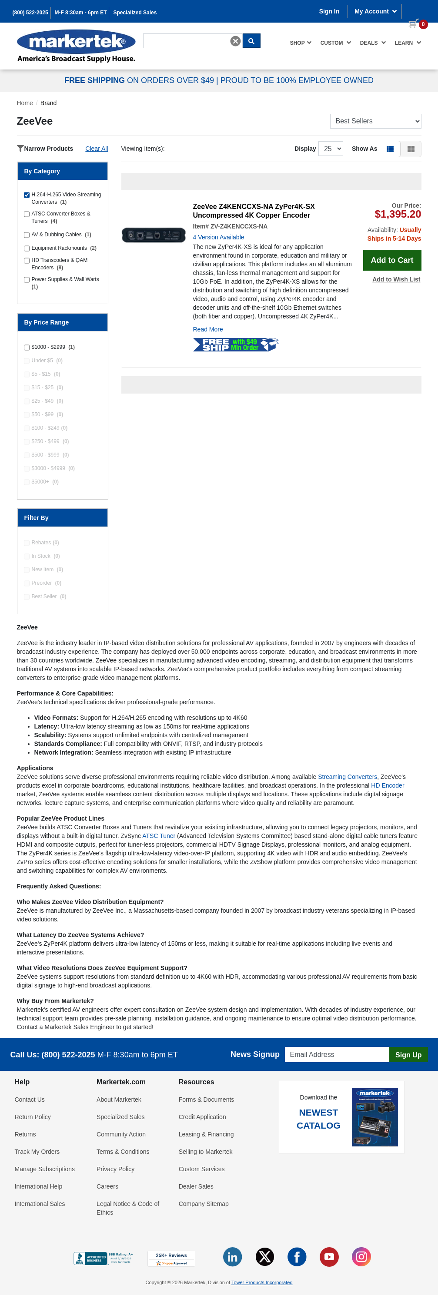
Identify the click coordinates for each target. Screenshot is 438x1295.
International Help (39, 1186)
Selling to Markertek (206, 1151)
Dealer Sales (196, 1186)
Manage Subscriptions (45, 1169)
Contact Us (30, 1099)
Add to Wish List (396, 279)
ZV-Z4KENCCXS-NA (239, 226)
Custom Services (202, 1169)
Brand (48, 102)
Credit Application (202, 1116)
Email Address (301, 1044)
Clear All (96, 148)
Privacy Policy (115, 1169)
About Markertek (119, 1099)
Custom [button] (336, 42)
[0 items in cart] (415, 10)
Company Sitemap (204, 1203)
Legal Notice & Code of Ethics (128, 1208)
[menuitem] (301, 42)
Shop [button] (301, 42)
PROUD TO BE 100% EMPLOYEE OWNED (297, 80)
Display (305, 148)
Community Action (121, 1134)
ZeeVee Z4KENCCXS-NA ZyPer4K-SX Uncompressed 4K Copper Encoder (254, 211)
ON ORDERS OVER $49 (140, 80)
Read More (208, 329)
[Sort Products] (375, 121)
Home (25, 102)
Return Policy (33, 1116)
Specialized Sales (135, 13)
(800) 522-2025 (30, 13)
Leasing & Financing (206, 1134)
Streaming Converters (347, 776)
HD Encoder (387, 785)
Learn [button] (408, 42)
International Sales (40, 1203)
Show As (365, 148)
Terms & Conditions (123, 1151)
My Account (375, 11)
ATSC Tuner (158, 835)
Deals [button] (373, 42)
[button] (390, 148)
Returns (25, 1134)
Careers (107, 1186)
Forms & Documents (206, 1099)
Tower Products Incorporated (262, 1282)
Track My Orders (37, 1151)
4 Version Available (218, 237)
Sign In (329, 11)
